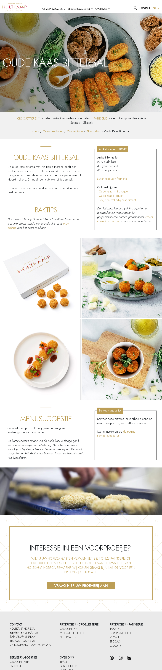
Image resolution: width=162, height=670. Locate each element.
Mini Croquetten (64, 118)
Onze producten (53, 131)
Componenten (128, 118)
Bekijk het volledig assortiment (118, 200)
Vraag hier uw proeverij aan (81, 585)
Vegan (143, 118)
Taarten (112, 118)
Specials (75, 122)
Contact (144, 8)
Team (63, 662)
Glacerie (88, 122)
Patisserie (16, 666)
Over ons (67, 658)
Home (35, 131)
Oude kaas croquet (111, 196)
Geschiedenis (68, 666)
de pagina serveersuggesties (116, 433)
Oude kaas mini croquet (114, 191)
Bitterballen (83, 118)
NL (156, 8)
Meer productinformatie (112, 179)
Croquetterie (75, 131)
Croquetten (44, 118)
